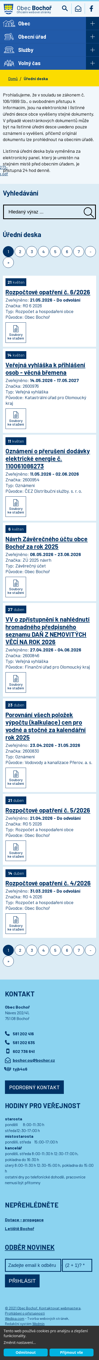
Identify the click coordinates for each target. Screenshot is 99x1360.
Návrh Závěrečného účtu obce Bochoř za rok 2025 (46, 542)
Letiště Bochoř (19, 1228)
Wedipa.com (14, 1318)
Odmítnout (26, 1352)
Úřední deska (36, 78)
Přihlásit (22, 1281)
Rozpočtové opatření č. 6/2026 (47, 292)
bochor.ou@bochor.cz (34, 1060)
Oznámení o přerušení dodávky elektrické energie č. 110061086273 (47, 458)
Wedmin (38, 1323)
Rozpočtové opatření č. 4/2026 (48, 883)
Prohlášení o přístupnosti (25, 1313)
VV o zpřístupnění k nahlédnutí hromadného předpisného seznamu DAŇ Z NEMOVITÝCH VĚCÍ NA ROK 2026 (47, 630)
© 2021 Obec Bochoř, (22, 1308)
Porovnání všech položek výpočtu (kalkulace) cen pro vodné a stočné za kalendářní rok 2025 (45, 726)
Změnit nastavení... (20, 1342)
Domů (13, 78)
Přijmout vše (71, 1352)
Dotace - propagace (24, 1219)
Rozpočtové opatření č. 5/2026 (47, 810)
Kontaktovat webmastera (60, 1308)
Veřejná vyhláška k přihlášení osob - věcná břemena (45, 368)
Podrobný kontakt (34, 1087)
